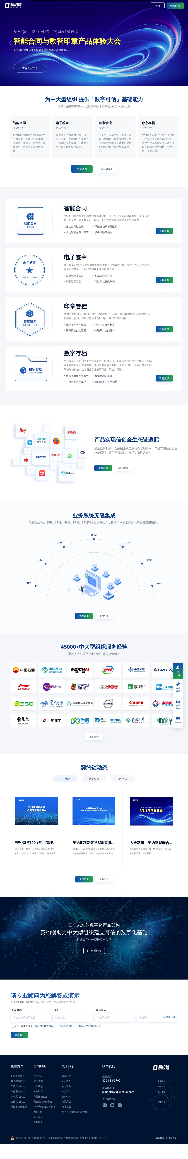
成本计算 (38, 1106)
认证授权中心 (40, 1132)
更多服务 (38, 1137)
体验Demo (85, 66)
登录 (157, 5)
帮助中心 (38, 1091)
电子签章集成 (18, 1096)
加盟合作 (66, 1106)
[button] (83, 81)
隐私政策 (160, 1153)
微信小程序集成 (19, 1121)
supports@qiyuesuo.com (118, 1107)
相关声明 (66, 1116)
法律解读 (38, 1101)
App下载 (37, 1127)
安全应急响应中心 (42, 1116)
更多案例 (94, 746)
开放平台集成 (18, 1091)
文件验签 (38, 1096)
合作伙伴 (66, 1111)
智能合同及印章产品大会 (74, 1127)
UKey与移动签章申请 (44, 1121)
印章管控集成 (18, 1101)
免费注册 (175, 5)
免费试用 (61, 66)
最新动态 (66, 1091)
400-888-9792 (111, 1095)
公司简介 (66, 1096)
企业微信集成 (18, 1116)
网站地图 (66, 1121)
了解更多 (164, 238)
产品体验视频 (40, 1111)
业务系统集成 (18, 1106)
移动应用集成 (18, 1111)
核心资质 (66, 1101)
